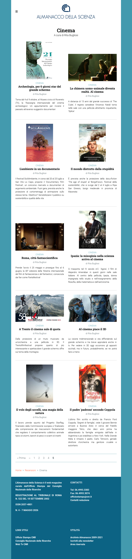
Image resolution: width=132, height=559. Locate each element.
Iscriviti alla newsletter (82, 541)
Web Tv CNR (21, 544)
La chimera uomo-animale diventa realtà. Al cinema (92, 90)
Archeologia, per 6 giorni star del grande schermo (39, 88)
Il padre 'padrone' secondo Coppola (92, 409)
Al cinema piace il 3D (92, 329)
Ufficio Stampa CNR (25, 537)
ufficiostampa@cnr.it (81, 496)
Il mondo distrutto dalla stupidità (92, 169)
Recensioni (30, 470)
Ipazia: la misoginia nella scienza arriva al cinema (92, 257)
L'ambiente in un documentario (40, 169)
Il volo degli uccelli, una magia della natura (39, 411)
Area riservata (77, 544)
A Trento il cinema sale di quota (39, 329)
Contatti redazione (79, 500)
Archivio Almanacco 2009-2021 (86, 537)
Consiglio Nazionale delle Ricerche (33, 541)
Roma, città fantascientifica (40, 258)
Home (18, 470)
